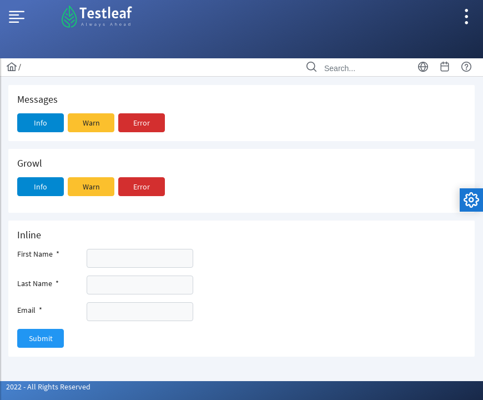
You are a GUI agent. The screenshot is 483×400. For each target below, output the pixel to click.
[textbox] (140, 258)
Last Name (38, 283)
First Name (38, 254)
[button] (40, 122)
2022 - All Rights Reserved (48, 387)
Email (29, 310)
